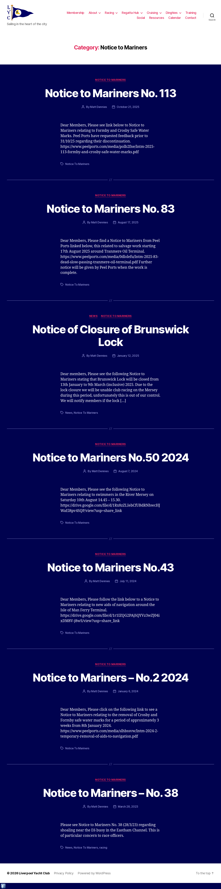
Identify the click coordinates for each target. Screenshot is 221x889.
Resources (156, 18)
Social (141, 18)
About (93, 13)
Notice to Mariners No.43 (110, 567)
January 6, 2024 (128, 691)
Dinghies (172, 13)
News (93, 316)
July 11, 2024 (128, 581)
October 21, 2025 (128, 107)
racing (103, 847)
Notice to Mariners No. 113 (110, 93)
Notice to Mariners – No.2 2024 (110, 677)
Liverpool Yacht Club (34, 873)
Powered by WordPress (94, 873)
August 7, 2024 (128, 471)
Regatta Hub (130, 13)
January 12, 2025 (128, 355)
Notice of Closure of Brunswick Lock (110, 336)
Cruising (152, 13)
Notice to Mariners (110, 79)
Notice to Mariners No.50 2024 (110, 457)
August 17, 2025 (128, 222)
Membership (75, 13)
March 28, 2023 (128, 806)
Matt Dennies (98, 107)
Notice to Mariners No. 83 (110, 208)
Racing (109, 13)
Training (190, 13)
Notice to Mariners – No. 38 (110, 792)
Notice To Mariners (77, 164)
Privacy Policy (64, 873)
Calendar (174, 18)
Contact (190, 18)
